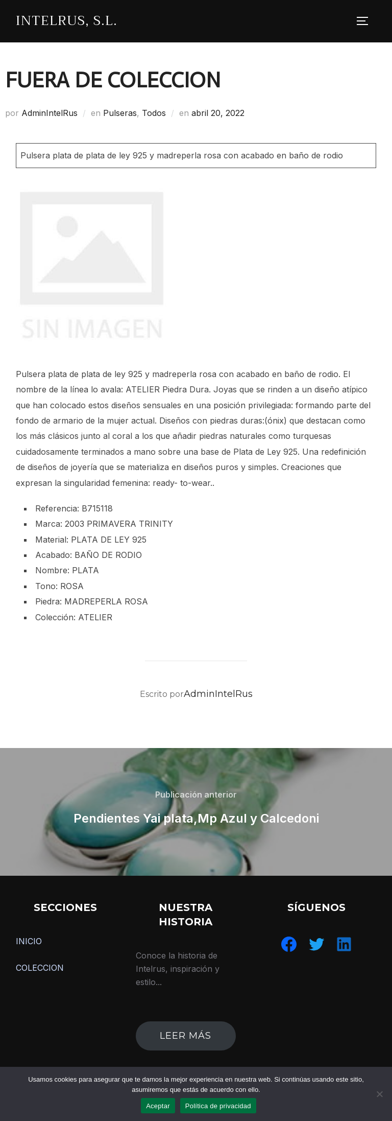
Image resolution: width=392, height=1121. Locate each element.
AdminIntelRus (49, 113)
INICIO (29, 941)
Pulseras (120, 113)
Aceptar (158, 1106)
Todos (154, 113)
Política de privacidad (218, 1106)
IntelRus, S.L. (66, 20)
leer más (185, 1035)
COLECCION (40, 968)
